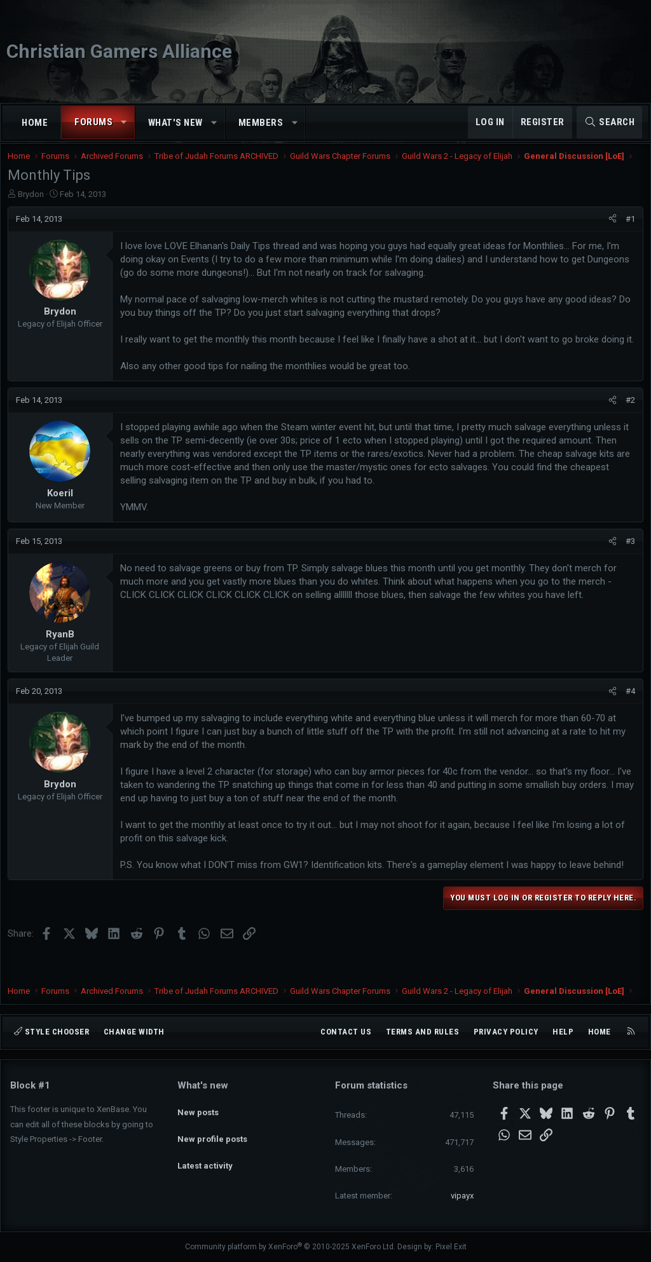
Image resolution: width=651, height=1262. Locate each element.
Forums (93, 122)
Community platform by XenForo (290, 1246)
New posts (198, 1108)
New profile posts (212, 1131)
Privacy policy (506, 1031)
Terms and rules (423, 1031)
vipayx (462, 1195)
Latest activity (205, 1153)
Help (562, 1031)
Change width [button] (134, 1031)
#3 (628, 566)
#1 (628, 229)
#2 (628, 425)
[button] (124, 122)
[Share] (610, 230)
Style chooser (51, 1031)
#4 (628, 716)
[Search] (609, 122)
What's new (175, 122)
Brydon (33, 205)
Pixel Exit (451, 1246)
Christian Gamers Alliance (119, 51)
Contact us (345, 1031)
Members (261, 122)
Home (35, 122)
